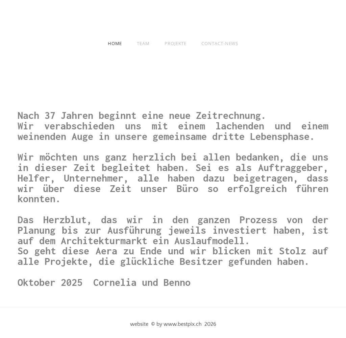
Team (143, 43)
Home (115, 43)
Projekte (176, 43)
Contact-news (219, 43)
